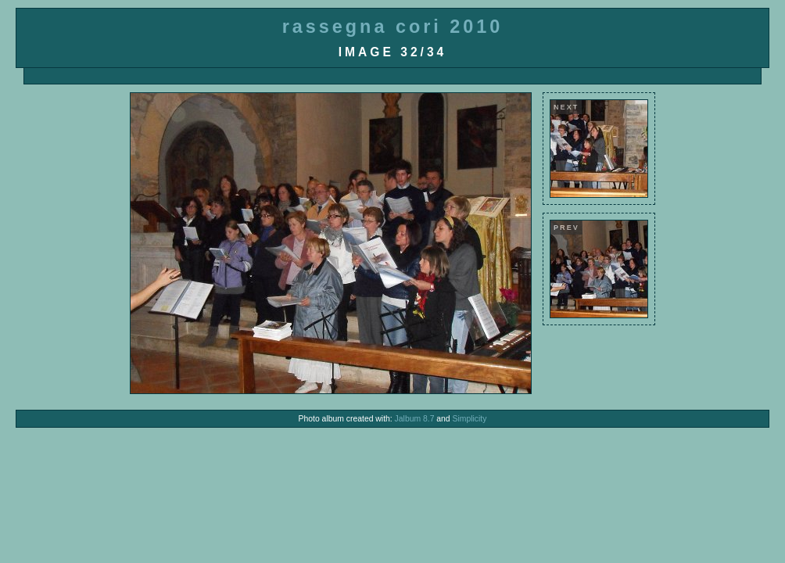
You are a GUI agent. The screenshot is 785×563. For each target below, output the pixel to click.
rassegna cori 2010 (393, 26)
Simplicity (470, 418)
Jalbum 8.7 (415, 418)
